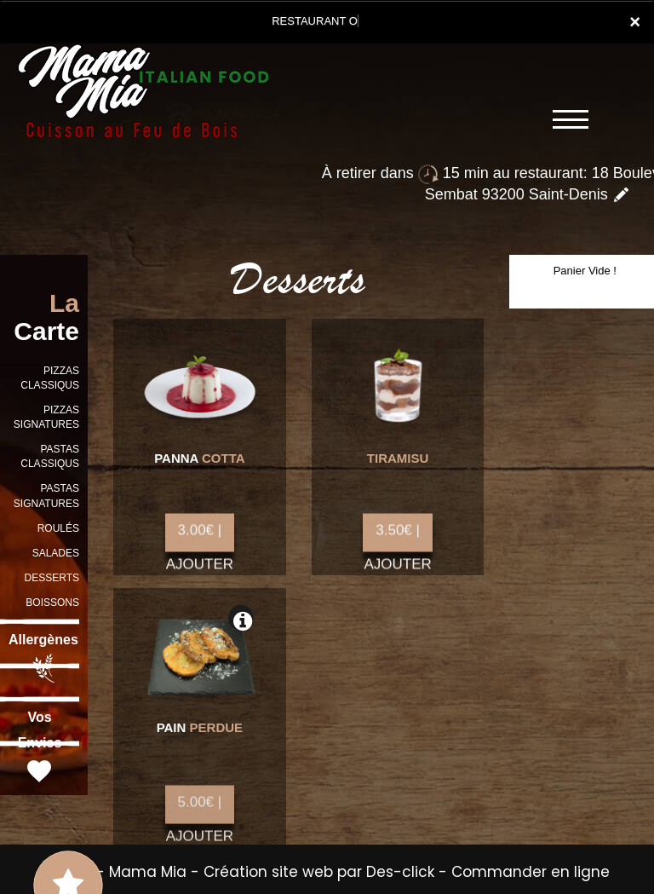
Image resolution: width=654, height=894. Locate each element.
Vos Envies (40, 748)
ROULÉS (58, 528)
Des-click (400, 872)
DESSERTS (52, 578)
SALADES (55, 553)
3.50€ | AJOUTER (397, 542)
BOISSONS (52, 602)
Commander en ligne (530, 872)
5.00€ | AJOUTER (199, 818)
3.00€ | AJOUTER (199, 542)
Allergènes (43, 657)
